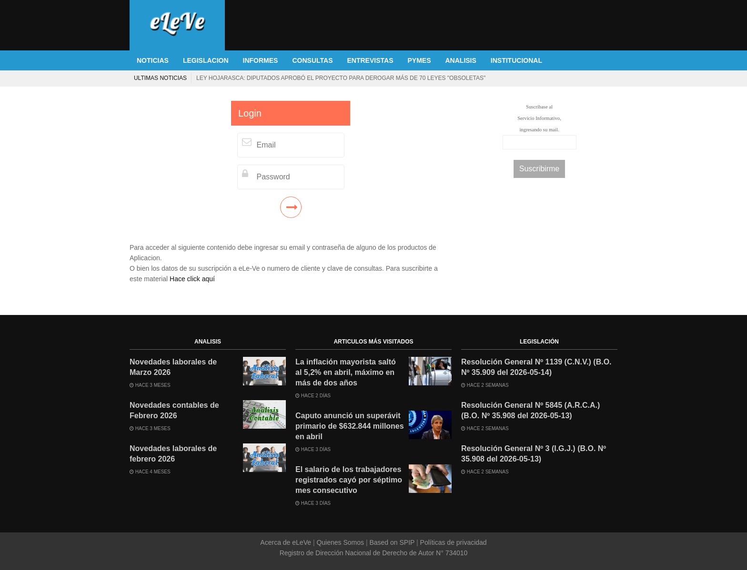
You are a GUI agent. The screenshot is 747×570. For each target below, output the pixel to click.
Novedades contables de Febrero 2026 (174, 410)
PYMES (419, 60)
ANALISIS (460, 60)
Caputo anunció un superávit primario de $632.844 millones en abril (349, 426)
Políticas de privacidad (452, 542)
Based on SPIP (392, 542)
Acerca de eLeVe (286, 542)
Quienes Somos (340, 542)
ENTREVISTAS (370, 60)
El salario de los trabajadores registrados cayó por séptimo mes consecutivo (529, 78)
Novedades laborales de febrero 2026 (173, 453)
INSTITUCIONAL (516, 60)
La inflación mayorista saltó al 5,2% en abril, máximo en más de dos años (345, 372)
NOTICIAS (153, 60)
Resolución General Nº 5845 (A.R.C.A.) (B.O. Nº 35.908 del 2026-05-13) (530, 410)
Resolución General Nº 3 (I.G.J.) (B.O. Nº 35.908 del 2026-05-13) (533, 453)
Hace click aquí (192, 279)
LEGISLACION (206, 60)
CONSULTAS (312, 60)
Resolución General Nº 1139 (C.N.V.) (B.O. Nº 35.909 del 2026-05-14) (536, 367)
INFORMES (260, 60)
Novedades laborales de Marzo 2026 (173, 367)
